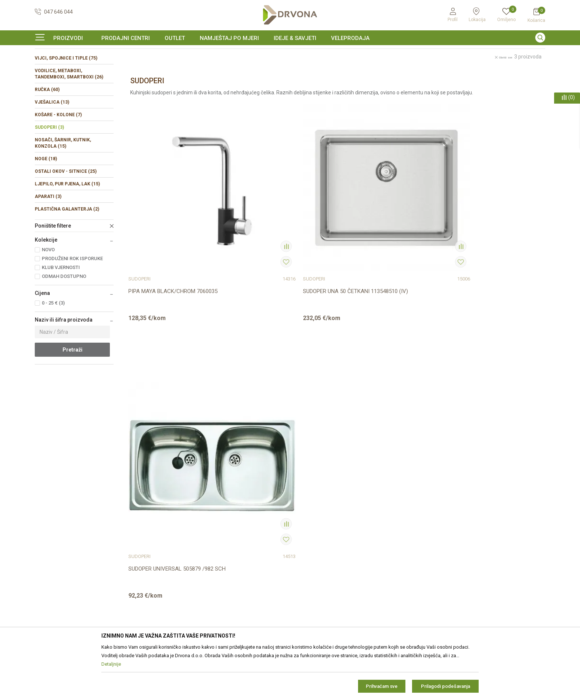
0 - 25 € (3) (53, 348)
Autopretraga (363, 84)
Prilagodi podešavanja (445, 686)
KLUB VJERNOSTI (61, 312)
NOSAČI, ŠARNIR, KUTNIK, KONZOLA (63, 188)
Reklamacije (308, 527)
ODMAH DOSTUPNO (64, 321)
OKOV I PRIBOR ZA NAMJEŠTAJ (94, 68)
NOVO (48, 295)
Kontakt (173, 495)
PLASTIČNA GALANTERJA (67, 254)
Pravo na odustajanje (318, 516)
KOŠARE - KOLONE (58, 159)
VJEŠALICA (52, 147)
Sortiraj (396, 84)
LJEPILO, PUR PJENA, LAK (67, 229)
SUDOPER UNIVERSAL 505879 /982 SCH (387, 266)
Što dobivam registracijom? (326, 578)
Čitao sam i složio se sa (480, 551)
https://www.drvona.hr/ (62, 583)
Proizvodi (45, 68)
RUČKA (47, 134)
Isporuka (304, 537)
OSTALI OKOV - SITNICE (66, 216)
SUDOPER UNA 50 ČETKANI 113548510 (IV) (280, 270)
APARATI (48, 241)
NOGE (46, 203)
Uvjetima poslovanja (505, 548)
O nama (173, 485)
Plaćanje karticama (316, 558)
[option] (290, 53)
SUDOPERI (49, 172)
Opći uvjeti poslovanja (319, 485)
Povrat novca (309, 547)
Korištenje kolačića (315, 506)
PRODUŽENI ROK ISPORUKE (72, 303)
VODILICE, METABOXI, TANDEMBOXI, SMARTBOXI (69, 119)
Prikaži (469, 84)
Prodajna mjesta (183, 506)
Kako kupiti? (307, 568)
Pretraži (72, 395)
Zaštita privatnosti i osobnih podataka (338, 495)
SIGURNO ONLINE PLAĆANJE (289, 53)
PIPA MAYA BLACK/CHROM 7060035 (173, 266)
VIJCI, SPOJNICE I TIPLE (66, 103)
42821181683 (51, 542)
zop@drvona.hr (512, 517)
